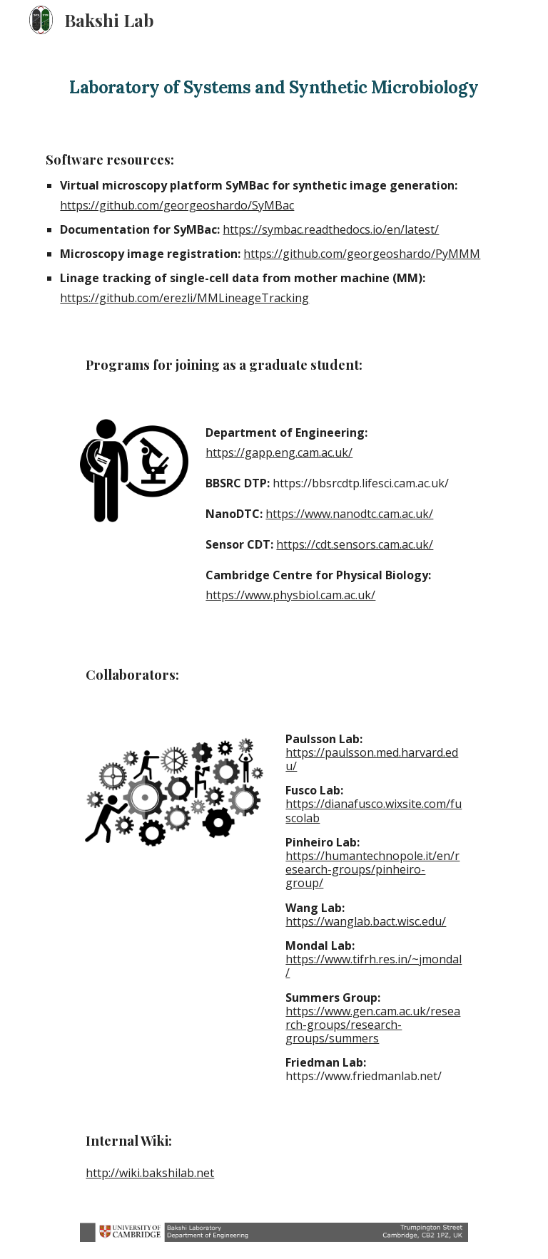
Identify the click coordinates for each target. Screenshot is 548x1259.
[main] (273, 82)
